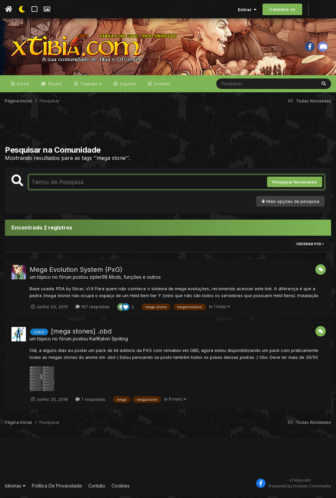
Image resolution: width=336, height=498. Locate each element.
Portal (22, 86)
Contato (96, 488)
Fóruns (54, 86)
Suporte (127, 86)
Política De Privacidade (57, 488)
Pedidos (161, 86)
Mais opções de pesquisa (290, 203)
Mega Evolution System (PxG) (76, 272)
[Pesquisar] (241, 86)
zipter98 (98, 279)
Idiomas (15, 488)
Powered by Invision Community (300, 488)
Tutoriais (90, 86)
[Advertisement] (168, 131)
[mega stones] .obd (81, 333)
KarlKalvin (99, 341)
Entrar (247, 9)
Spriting (120, 341)
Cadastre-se (282, 9)
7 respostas (90, 401)
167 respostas (92, 309)
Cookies (121, 488)
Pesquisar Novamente (294, 184)
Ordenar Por (310, 246)
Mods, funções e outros (135, 279)
